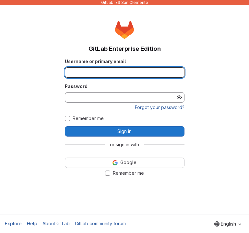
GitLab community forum (100, 223)
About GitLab (56, 223)
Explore (13, 223)
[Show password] (179, 97)
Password (76, 86)
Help (32, 223)
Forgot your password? (159, 107)
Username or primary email (95, 61)
